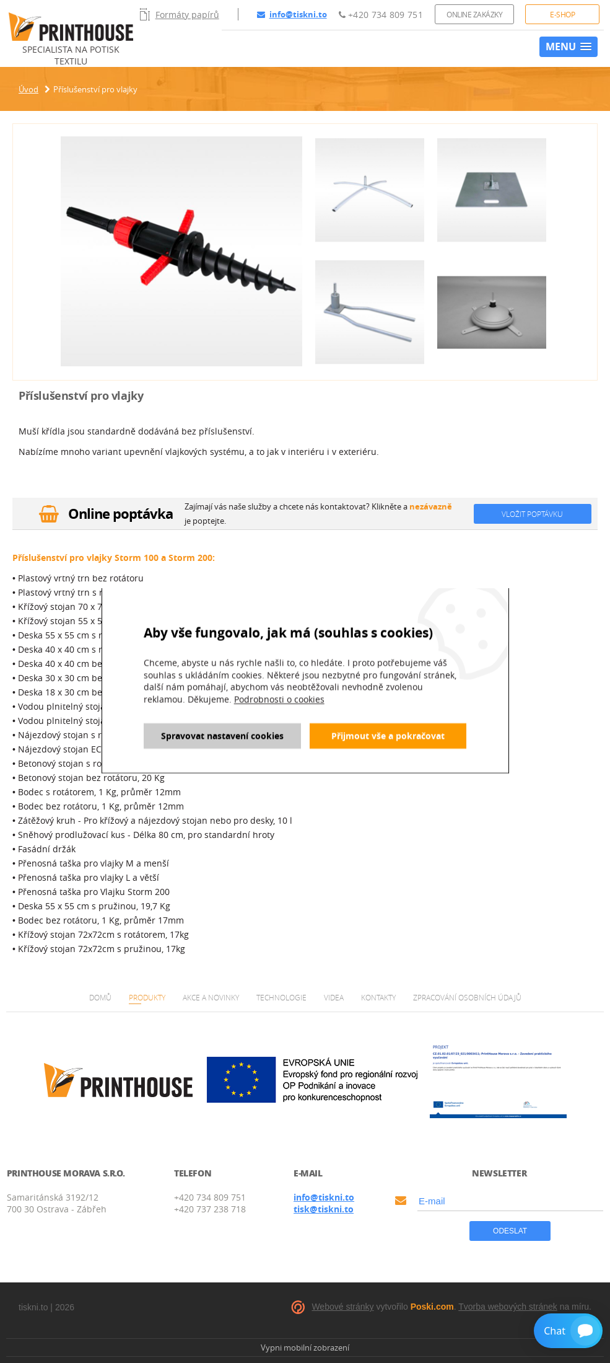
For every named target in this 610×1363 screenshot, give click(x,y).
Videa (334, 997)
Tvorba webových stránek (507, 1307)
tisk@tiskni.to (324, 1209)
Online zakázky (474, 14)
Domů (100, 997)
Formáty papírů (179, 14)
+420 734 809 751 (381, 14)
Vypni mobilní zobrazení (305, 1347)
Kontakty (378, 997)
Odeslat (510, 1231)
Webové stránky (342, 1307)
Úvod (28, 89)
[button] (568, 47)
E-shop (562, 14)
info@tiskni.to (292, 14)
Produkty (147, 997)
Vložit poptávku (532, 514)
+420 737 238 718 (210, 1209)
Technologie (281, 997)
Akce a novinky (211, 997)
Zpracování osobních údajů (467, 997)
